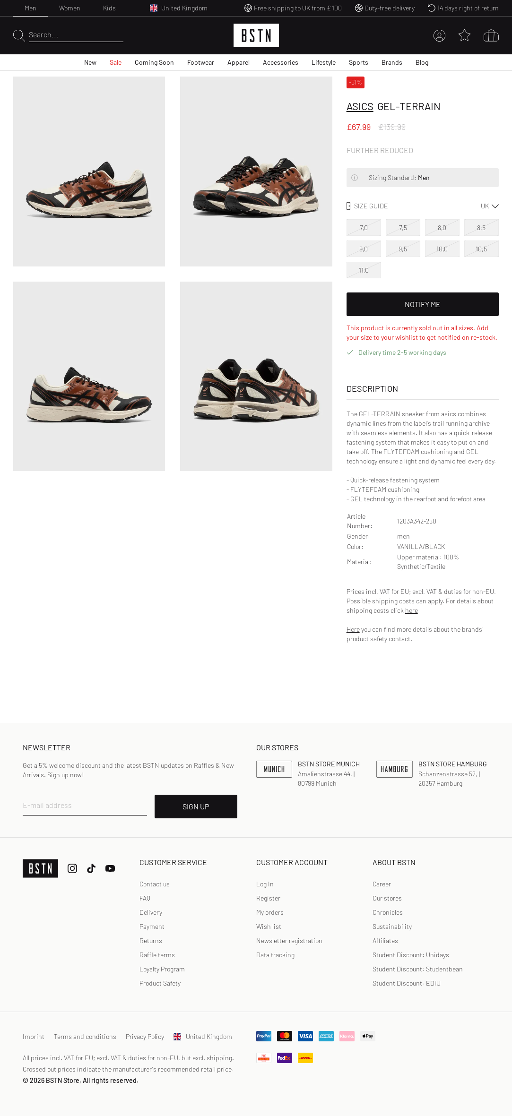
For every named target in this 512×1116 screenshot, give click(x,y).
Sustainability (392, 926)
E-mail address (47, 804)
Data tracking (275, 955)
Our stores (387, 898)
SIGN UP (195, 806)
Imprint (33, 1036)
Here (353, 629)
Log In (265, 884)
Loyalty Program (162, 969)
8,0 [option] (442, 227)
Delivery (150, 912)
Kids (109, 8)
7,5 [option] (403, 227)
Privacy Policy (145, 1036)
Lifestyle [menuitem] (324, 62)
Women (69, 8)
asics (360, 106)
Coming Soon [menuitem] (154, 62)
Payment (152, 926)
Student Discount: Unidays (411, 955)
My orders (270, 912)
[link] (265, 884)
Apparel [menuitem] (238, 62)
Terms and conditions (85, 1036)
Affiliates (385, 940)
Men (30, 8)
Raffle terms (157, 955)
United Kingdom (203, 1036)
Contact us (154, 884)
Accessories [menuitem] (280, 62)
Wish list (268, 926)
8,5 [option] (481, 227)
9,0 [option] (363, 249)
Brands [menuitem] (392, 62)
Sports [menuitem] (358, 62)
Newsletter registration (289, 940)
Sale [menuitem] (115, 62)
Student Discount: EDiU (407, 983)
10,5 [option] (481, 249)
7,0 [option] (364, 227)
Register (268, 898)
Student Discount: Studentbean (418, 969)
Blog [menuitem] (422, 62)
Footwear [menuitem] (200, 62)
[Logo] (256, 35)
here (411, 610)
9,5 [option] (403, 249)
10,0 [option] (442, 249)
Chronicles (388, 912)
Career (382, 884)
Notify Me (423, 304)
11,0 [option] (364, 270)
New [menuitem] (90, 62)
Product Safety (160, 983)
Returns (150, 940)
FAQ (144, 898)
